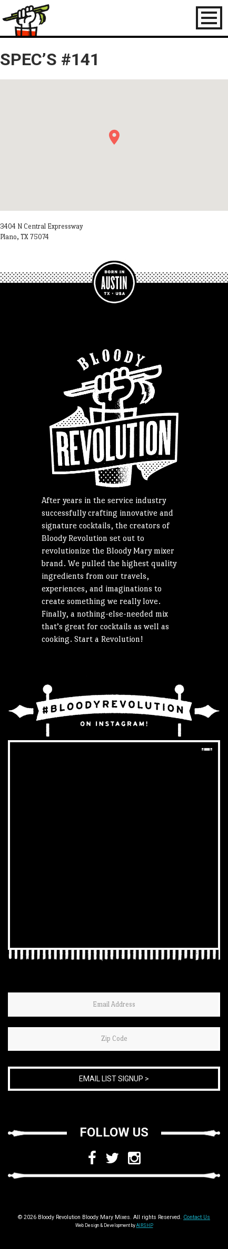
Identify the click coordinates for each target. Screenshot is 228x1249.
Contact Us (196, 1217)
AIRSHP (144, 1225)
